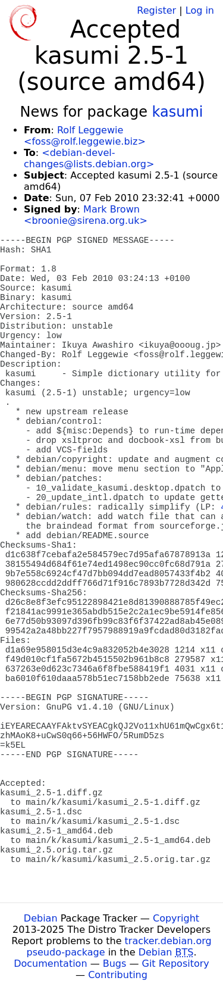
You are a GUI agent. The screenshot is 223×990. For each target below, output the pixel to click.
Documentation (50, 963)
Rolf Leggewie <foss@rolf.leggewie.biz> (85, 135)
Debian (41, 918)
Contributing (117, 974)
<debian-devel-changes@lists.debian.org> (89, 158)
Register (156, 10)
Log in (200, 10)
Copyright (176, 918)
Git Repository (175, 963)
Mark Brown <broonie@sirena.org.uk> (85, 215)
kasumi (177, 112)
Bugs (115, 963)
